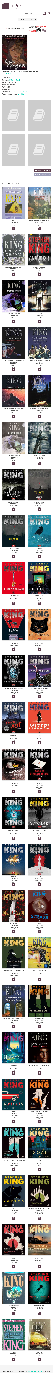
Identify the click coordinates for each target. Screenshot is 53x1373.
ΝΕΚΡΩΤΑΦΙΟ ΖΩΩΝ (39, 455)
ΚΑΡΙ (39, 877)
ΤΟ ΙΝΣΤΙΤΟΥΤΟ (39, 595)
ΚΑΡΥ (13, 220)
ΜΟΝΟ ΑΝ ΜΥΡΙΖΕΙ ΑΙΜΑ (39, 642)
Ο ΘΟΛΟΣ (39, 1352)
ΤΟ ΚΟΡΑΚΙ (39, 548)
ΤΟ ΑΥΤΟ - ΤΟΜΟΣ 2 (13, 548)
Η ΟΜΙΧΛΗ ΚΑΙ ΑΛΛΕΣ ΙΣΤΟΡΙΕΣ (39, 688)
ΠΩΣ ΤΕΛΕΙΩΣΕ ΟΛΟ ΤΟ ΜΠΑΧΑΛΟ (14, 267)
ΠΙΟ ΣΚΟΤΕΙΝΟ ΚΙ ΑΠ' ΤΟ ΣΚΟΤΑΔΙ (39, 1257)
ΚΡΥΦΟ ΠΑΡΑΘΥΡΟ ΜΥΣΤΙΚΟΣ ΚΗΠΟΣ (39, 220)
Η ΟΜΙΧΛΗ (39, 313)
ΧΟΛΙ (39, 1160)
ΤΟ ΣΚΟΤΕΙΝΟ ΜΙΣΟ (13, 782)
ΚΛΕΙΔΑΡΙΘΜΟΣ (14, 80)
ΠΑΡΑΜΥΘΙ (14, 1065)
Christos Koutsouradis (35, 1371)
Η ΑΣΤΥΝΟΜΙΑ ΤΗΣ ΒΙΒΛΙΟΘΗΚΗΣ (39, 409)
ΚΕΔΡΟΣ (13, 1309)
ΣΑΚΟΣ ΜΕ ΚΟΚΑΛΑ (39, 1305)
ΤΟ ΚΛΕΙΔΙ (13, 1355)
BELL (39, 270)
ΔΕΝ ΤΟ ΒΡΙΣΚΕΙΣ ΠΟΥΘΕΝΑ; (27, 19)
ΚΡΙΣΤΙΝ (13, 1112)
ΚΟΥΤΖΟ (13, 1208)
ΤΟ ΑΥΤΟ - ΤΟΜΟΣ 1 (39, 502)
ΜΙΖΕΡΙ (39, 735)
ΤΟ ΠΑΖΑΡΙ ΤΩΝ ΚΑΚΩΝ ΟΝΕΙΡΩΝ (14, 688)
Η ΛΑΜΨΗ (13, 642)
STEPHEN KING (7, 73)
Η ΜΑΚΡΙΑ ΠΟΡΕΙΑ (14, 1305)
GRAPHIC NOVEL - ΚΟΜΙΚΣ (19, 92)
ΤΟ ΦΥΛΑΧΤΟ (39, 923)
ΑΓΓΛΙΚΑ (21, 94)
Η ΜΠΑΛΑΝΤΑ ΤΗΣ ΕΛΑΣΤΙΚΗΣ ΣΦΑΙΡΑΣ (13, 1018)
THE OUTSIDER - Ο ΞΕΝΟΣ (39, 830)
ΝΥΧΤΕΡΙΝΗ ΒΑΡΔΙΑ (13, 502)
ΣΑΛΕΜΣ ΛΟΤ (13, 735)
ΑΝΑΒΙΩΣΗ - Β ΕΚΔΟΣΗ (39, 267)
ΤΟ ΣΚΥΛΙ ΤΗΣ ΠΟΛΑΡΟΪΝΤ (39, 970)
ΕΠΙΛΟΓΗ (13, 224)
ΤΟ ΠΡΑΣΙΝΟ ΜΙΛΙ (39, 1018)
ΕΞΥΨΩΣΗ (13, 877)
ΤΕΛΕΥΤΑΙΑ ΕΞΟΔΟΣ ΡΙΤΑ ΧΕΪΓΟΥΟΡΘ (14, 409)
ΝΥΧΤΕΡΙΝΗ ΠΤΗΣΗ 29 (14, 313)
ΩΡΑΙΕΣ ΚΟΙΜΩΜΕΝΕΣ (13, 830)
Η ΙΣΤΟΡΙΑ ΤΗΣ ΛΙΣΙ (14, 595)
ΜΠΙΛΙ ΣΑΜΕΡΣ (14, 923)
